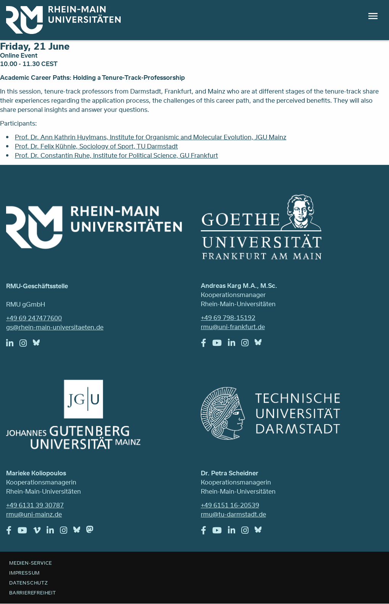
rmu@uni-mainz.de (34, 514)
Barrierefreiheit (32, 592)
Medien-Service (30, 562)
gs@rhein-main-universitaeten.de (54, 327)
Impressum (24, 572)
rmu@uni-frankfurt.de (233, 326)
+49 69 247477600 (34, 317)
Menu (373, 16)
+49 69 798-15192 (228, 317)
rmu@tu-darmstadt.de (233, 514)
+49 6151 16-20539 (230, 505)
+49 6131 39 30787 (35, 505)
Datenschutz (28, 582)
